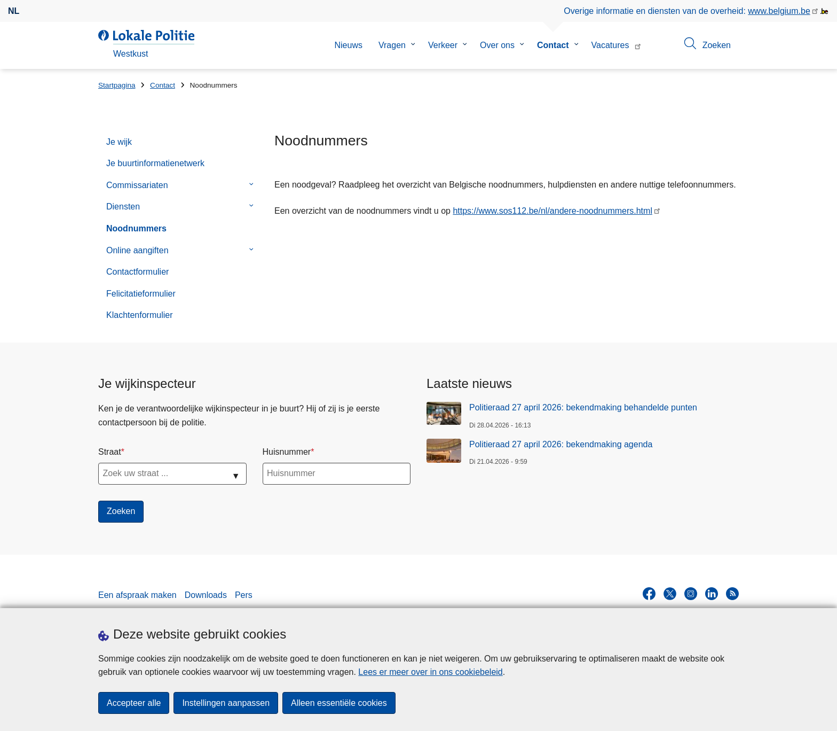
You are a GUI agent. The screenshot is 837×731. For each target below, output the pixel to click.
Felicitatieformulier (141, 293)
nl (13, 10)
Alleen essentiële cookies (339, 702)
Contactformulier (137, 271)
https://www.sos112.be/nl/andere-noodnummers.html (552, 210)
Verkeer (442, 45)
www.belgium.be (779, 10)
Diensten (123, 206)
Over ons (497, 45)
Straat (109, 451)
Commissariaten (137, 185)
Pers (243, 595)
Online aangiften (137, 250)
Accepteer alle (134, 702)
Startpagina (117, 85)
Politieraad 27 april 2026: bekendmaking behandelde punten (583, 407)
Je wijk (119, 141)
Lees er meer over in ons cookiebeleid (430, 671)
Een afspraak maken (137, 595)
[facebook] (649, 593)
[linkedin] (711, 593)
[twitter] (670, 593)
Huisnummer (287, 451)
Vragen (392, 45)
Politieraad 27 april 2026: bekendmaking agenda (560, 444)
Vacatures (610, 45)
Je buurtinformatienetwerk (155, 163)
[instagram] (690, 593)
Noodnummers (136, 228)
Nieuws (348, 45)
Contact (553, 45)
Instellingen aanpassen (226, 702)
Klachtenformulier (139, 315)
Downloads (206, 595)
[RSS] (732, 593)
